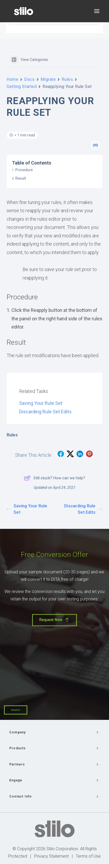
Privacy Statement (51, 856)
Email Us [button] (15, 710)
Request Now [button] (54, 620)
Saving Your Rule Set (40, 403)
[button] (97, 11)
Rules (67, 79)
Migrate (48, 79)
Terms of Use (88, 856)
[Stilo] (24, 11)
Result (20, 178)
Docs (29, 79)
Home (12, 79)
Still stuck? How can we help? (54, 478)
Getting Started (22, 86)
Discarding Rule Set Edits (45, 411)
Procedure (24, 170)
